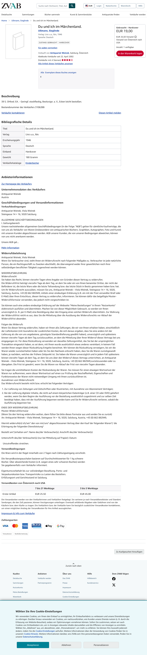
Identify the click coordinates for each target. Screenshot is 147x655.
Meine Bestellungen (20, 592)
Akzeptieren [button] (33, 645)
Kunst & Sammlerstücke (81, 14)
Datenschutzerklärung (71, 592)
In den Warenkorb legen (130, 53)
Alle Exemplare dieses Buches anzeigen (58, 72)
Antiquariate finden (110, 14)
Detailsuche (6, 14)
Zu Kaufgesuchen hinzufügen (129, 551)
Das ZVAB (66, 578)
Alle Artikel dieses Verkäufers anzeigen (55, 63)
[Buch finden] (72, 5)
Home (4, 20)
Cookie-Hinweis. (31, 634)
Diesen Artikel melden (110, 112)
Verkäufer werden (138, 14)
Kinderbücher (32, 163)
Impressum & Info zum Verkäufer (18, 513)
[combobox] (53, 5)
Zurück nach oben (73, 566)
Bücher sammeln (52, 14)
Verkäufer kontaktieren (13, 112)
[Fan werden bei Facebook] (114, 579)
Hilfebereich (91, 578)
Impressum (67, 587)
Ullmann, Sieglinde (20, 20)
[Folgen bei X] (114, 585)
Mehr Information (10, 247)
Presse (65, 583)
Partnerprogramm (45, 583)
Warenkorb (17, 597)
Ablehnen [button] (66, 645)
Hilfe (140, 6)
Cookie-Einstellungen (45, 631)
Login (99, 6)
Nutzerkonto (111, 6)
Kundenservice (92, 583)
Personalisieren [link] (101, 645)
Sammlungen (28, 14)
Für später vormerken (47, 47)
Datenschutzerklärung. (33, 636)
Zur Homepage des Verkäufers (16, 183)
